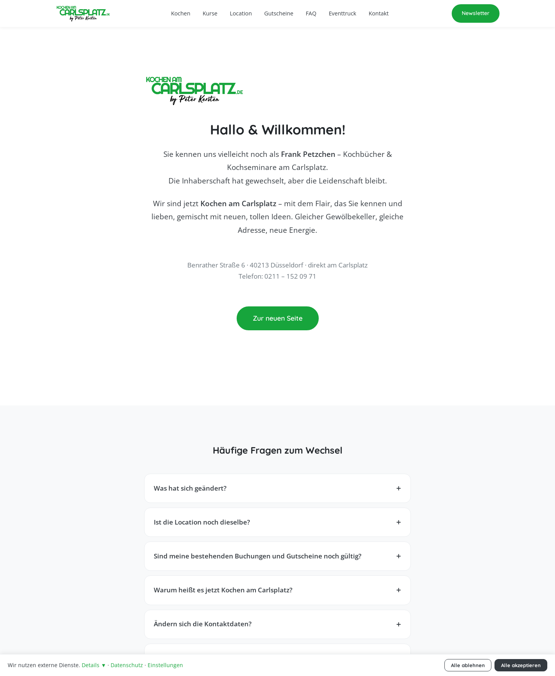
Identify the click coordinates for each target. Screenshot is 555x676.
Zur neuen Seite (278, 318)
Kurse (210, 13)
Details (94, 665)
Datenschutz (127, 665)
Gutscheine (279, 13)
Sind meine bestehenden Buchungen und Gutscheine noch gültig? (258, 556)
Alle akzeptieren (521, 665)
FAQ (311, 13)
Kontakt (378, 13)
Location (241, 13)
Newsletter (475, 13)
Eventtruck (343, 13)
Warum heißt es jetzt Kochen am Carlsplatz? (223, 589)
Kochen (180, 13)
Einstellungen (165, 665)
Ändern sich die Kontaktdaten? (203, 623)
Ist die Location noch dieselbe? (202, 522)
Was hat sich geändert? (190, 488)
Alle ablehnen (468, 665)
